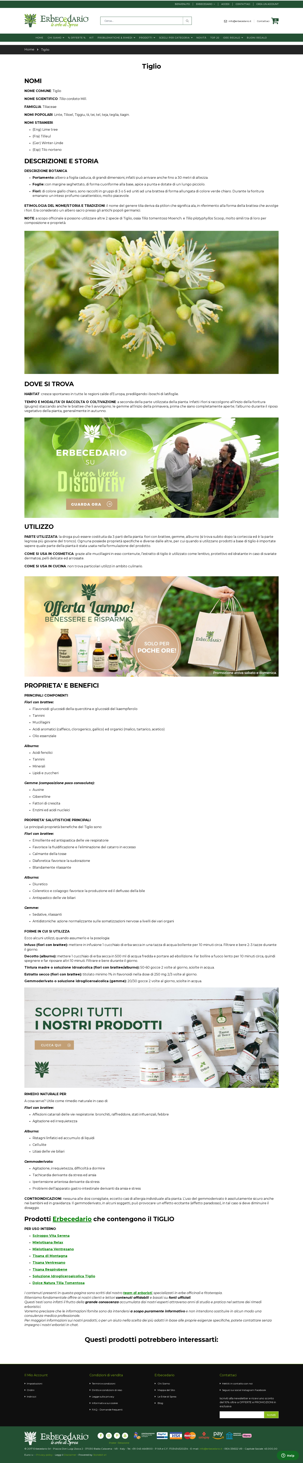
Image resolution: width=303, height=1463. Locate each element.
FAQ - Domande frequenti (107, 1409)
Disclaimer (70, 1454)
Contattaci (243, 4)
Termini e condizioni (103, 1383)
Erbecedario (204, 4)
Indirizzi (31, 1396)
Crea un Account (267, 4)
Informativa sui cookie (105, 1403)
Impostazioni (34, 1383)
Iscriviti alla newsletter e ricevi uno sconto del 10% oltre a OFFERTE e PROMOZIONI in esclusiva (248, 1402)
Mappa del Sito (166, 1390)
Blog (160, 1403)
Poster (113, 1443)
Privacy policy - (45, 1454)
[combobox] (146, 21)
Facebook (260, 1390)
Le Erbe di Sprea (167, 1396)
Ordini (30, 1390)
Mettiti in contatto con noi (237, 1383)
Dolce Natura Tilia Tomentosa (59, 1283)
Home (29, 49)
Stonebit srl (99, 1454)
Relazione (123, 1443)
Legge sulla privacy (103, 1396)
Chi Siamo (164, 1383)
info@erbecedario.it (241, 21)
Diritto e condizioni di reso (107, 1390)
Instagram (248, 1390)
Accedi (225, 4)
